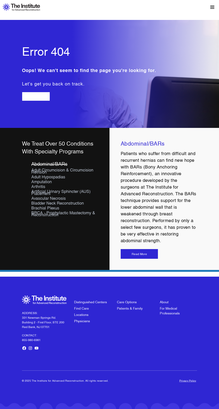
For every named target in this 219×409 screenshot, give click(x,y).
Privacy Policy (187, 380)
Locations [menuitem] (81, 314)
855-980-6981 (31, 339)
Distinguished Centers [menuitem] (90, 302)
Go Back (36, 96)
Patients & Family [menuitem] (130, 308)
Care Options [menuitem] (127, 302)
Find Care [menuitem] (81, 308)
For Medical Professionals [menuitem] (170, 310)
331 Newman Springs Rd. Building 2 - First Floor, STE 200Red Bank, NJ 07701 (43, 322)
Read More (139, 254)
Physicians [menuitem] (82, 321)
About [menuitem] (164, 302)
